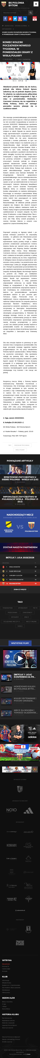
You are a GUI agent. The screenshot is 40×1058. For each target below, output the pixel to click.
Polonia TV (5, 966)
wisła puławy (20, 450)
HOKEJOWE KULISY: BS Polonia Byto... (20, 688)
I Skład (4, 1006)
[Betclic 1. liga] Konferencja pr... (20, 676)
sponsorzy (23, 608)
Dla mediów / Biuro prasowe (11, 987)
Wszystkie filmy (20, 643)
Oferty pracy (6, 992)
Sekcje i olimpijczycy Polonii (11, 1039)
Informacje (5, 980)
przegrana (12, 612)
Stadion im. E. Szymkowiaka (11, 985)
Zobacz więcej (20, 589)
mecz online (31, 622)
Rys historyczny (7, 1018)
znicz (26, 617)
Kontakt (4, 971)
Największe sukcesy (8, 1020)
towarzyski (8, 608)
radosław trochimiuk (21, 445)
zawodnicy (27, 612)
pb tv (35, 608)
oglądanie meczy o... (12, 622)
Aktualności (7, 29)
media (27, 1054)
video (20, 626)
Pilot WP (15, 436)
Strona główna (21, 26)
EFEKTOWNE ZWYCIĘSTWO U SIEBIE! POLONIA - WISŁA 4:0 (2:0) (20, 478)
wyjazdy (15, 617)
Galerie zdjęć (6, 969)
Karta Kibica (6, 1009)
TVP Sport (23, 436)
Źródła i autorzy (7, 1042)
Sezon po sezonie (7, 1028)
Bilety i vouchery (7, 1002)
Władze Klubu (6, 983)
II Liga (4, 1004)
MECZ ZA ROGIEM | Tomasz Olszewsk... (20, 712)
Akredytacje (6, 990)
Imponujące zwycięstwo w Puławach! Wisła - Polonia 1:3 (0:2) (20, 499)
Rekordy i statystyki (8, 1023)
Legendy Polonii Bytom (9, 1025)
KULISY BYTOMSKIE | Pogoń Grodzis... (20, 700)
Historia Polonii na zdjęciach (11, 1037)
